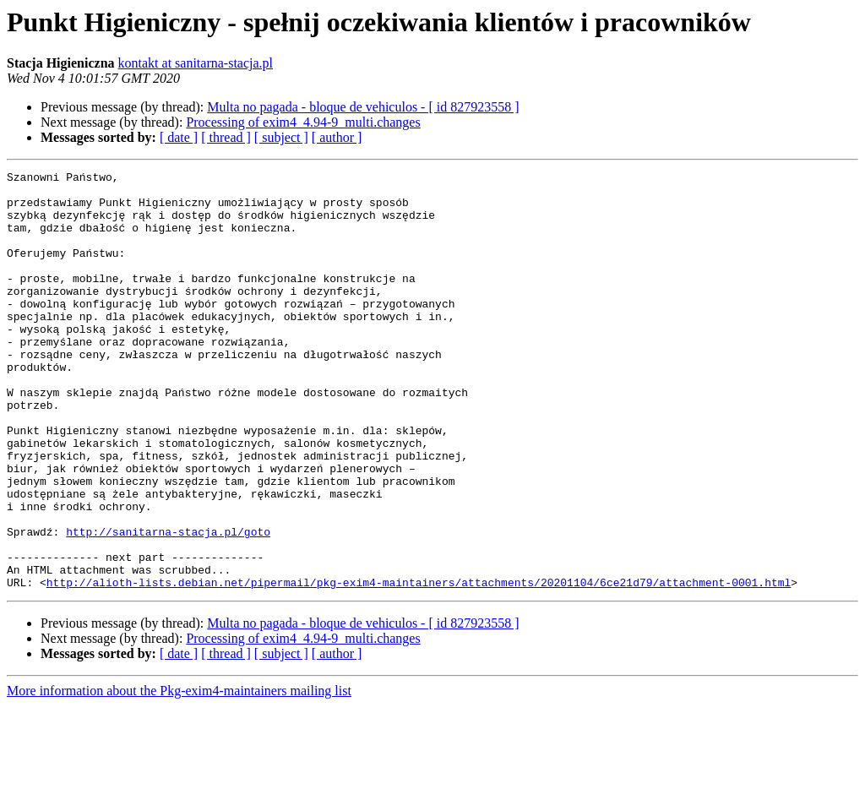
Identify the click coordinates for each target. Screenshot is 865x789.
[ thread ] (226, 137)
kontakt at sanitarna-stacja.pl (195, 63)
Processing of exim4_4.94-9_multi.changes (303, 122)
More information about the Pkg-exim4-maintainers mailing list (179, 774)
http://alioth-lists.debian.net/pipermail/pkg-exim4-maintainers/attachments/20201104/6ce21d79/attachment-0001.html (418, 665)
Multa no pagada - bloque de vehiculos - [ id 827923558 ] (363, 107)
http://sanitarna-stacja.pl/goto (168, 604)
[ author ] (337, 137)
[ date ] (179, 137)
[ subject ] (281, 137)
